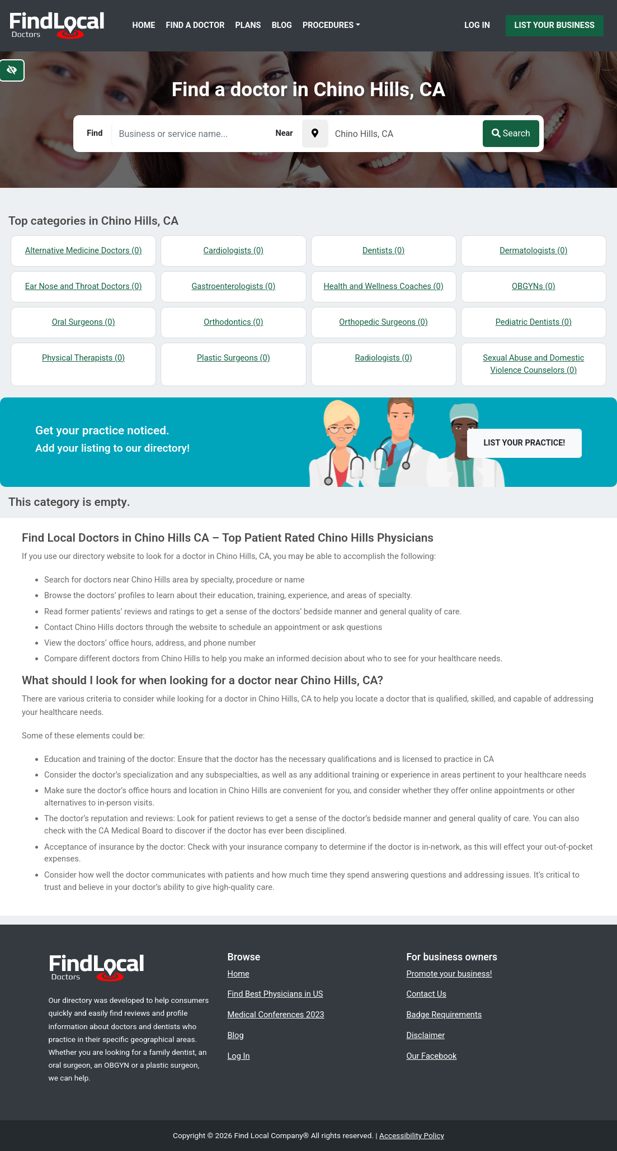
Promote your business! (449, 974)
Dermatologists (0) (533, 250)
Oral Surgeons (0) (83, 322)
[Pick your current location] (315, 134)
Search (511, 133)
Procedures (328, 25)
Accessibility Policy (411, 1135)
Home (144, 25)
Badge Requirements (444, 1015)
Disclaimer (425, 1035)
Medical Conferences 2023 (275, 1015)
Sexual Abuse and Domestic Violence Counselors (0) (533, 364)
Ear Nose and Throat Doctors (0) (83, 286)
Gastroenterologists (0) (233, 286)
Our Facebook (431, 1056)
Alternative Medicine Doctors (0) (83, 250)
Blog (282, 25)
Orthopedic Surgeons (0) (383, 322)
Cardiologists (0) (234, 250)
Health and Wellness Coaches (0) (383, 286)
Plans (248, 25)
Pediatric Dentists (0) (534, 322)
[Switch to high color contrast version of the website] (11, 70)
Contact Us (426, 994)
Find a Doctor (195, 25)
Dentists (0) (383, 250)
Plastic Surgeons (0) (233, 358)
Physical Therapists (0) (83, 358)
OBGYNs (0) (533, 286)
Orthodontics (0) (233, 322)
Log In (477, 25)
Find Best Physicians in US (275, 994)
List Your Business (555, 25)
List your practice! (525, 443)
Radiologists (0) (383, 358)
